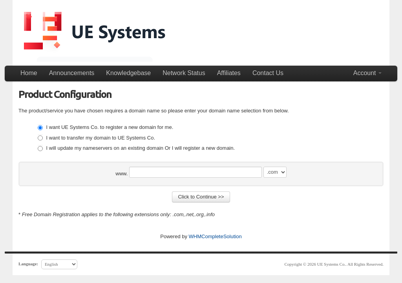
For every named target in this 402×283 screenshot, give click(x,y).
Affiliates (229, 73)
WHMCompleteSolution (215, 236)
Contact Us (267, 73)
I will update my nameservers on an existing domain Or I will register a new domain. (136, 148)
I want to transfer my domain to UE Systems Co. (96, 138)
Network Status (184, 73)
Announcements (72, 73)
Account (367, 73)
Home (28, 73)
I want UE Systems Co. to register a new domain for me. (105, 127)
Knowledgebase (128, 73)
